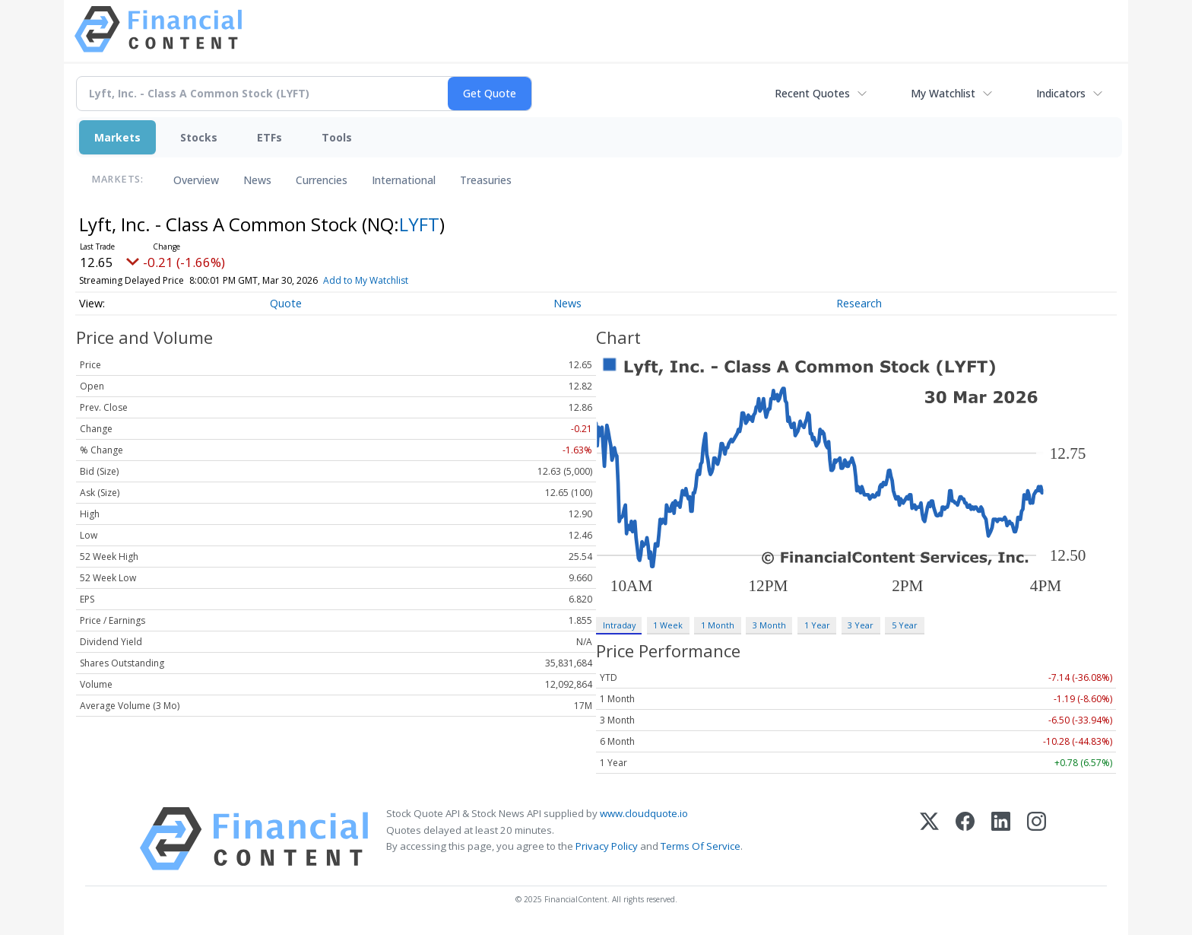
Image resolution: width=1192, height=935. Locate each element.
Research (859, 303)
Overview (196, 180)
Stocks (198, 137)
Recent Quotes (812, 93)
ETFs (269, 137)
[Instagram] (1036, 839)
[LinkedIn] (1000, 839)
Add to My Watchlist (393, 280)
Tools (337, 137)
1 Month (717, 625)
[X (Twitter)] (929, 839)
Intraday (619, 625)
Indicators (1061, 93)
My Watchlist (943, 93)
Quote (286, 303)
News (257, 180)
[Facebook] (965, 839)
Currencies (321, 180)
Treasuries (486, 180)
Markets (117, 137)
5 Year (905, 625)
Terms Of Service (700, 846)
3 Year (860, 625)
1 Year (817, 625)
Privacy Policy (606, 846)
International (404, 180)
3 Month (769, 625)
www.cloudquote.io (644, 813)
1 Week (668, 625)
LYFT (419, 224)
